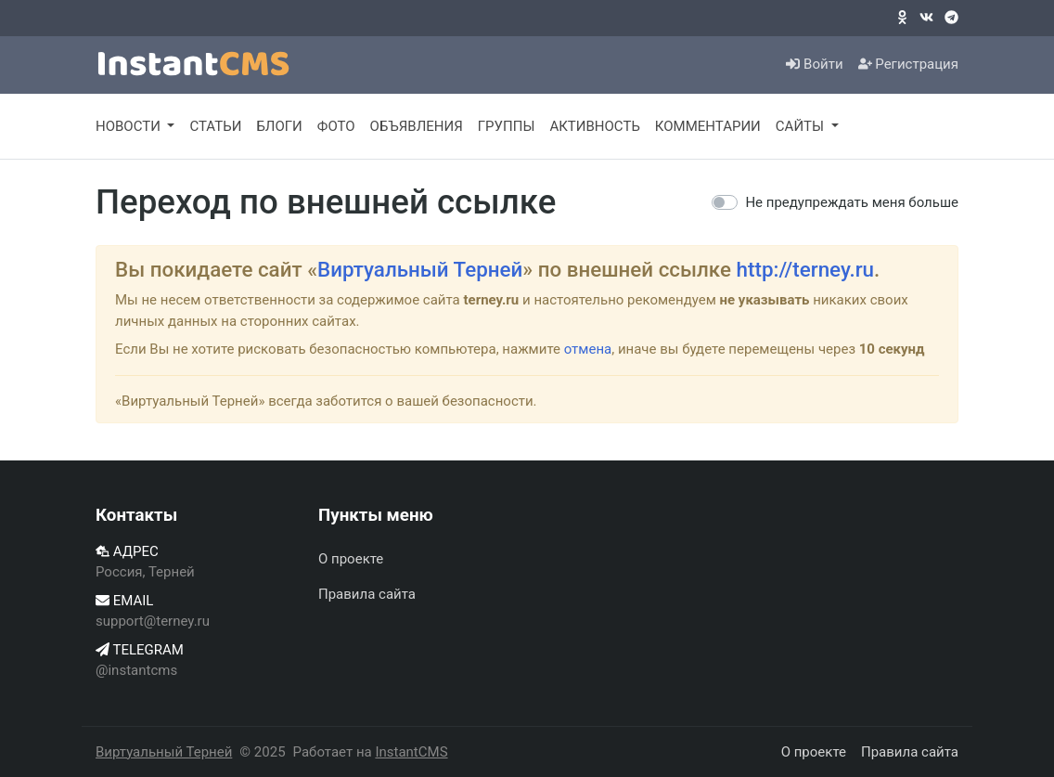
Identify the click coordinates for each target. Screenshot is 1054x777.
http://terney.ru (806, 269)
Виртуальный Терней (419, 269)
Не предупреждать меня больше (851, 202)
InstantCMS (411, 752)
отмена (588, 349)
